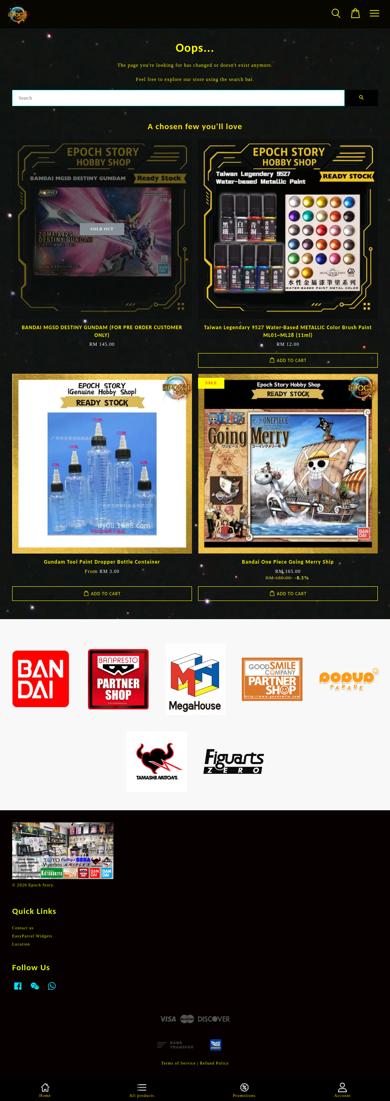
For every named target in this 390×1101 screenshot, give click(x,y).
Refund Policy (214, 1063)
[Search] (178, 98)
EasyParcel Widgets (32, 936)
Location (21, 944)
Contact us (23, 928)
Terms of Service (178, 1063)
